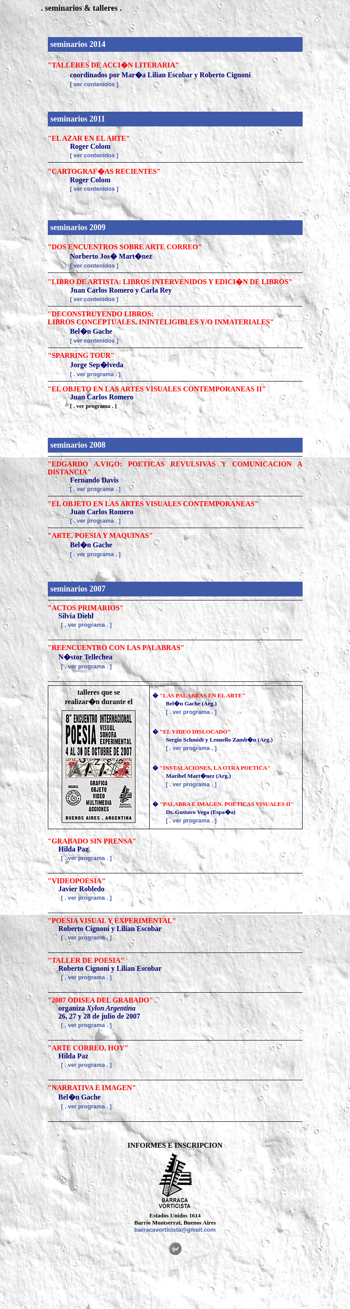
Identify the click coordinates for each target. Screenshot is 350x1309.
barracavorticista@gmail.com (175, 1229)
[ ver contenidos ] (94, 84)
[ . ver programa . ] (95, 374)
